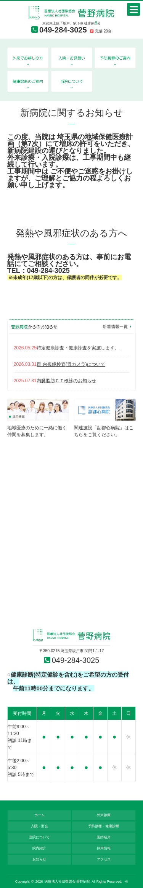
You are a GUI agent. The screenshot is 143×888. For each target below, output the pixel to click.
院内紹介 (39, 848)
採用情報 (104, 848)
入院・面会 (39, 826)
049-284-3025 (63, 30)
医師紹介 (104, 837)
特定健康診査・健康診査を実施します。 (78, 348)
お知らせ (39, 859)
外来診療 (104, 815)
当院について (39, 837)
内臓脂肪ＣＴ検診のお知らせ (66, 380)
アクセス (104, 859)
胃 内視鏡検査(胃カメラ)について (71, 364)
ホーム (39, 815)
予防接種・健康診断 (103, 826)
